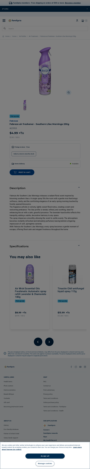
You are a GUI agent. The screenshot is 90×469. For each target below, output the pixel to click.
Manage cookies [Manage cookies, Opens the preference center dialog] (45, 463)
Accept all (45, 456)
